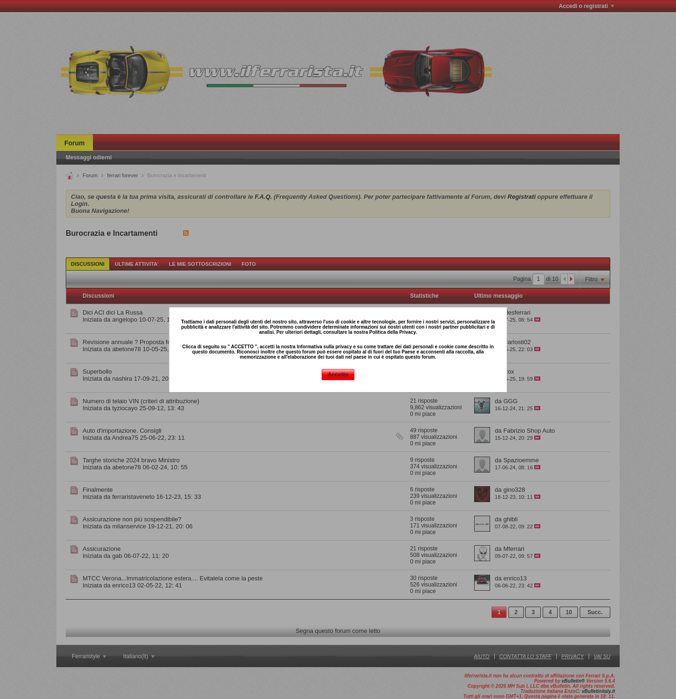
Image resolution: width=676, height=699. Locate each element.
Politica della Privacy (392, 332)
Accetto (338, 374)
